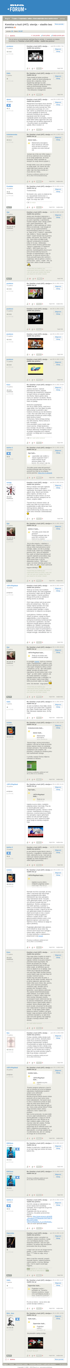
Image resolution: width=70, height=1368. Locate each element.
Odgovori (58, 49)
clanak (40, 936)
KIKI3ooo (10, 1143)
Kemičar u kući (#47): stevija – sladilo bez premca (36, 41)
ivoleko (9, 723)
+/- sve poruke (35, 35)
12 (30, 278)
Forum (12, 1364)
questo (37, 661)
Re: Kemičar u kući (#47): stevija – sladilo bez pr (39, 74)
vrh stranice (63, 1364)
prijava (16, 18)
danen (9, 99)
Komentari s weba (21, 1364)
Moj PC (9, 207)
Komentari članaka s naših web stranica (42, 1364)
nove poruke (49, 18)
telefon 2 (10, 448)
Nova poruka (59, 24)
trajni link (60, 68)
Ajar (8, 212)
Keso (9, 385)
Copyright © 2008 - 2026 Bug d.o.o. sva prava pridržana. (35, 1367)
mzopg (9, 482)
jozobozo (10, 46)
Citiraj (58, 51)
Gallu (9, 73)
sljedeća (12, 35)
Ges (8, 1033)
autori (56, 18)
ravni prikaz (46, 35)
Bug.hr (7, 18)
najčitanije (41, 18)
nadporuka (59, 181)
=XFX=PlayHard (12, 586)
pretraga (62, 18)
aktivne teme (32, 18)
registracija (23, 18)
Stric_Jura (10, 1313)
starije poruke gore (58, 35)
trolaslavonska (12, 134)
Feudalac (10, 186)
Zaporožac (11, 1233)
